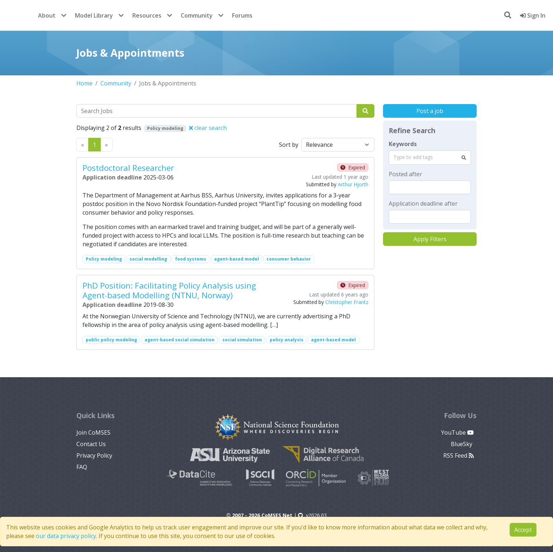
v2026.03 (312, 515)
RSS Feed (458, 455)
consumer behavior (288, 259)
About (47, 15)
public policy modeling (111, 340)
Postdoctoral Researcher (128, 167)
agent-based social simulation (179, 340)
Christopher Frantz (346, 302)
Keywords (403, 144)
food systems (190, 259)
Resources (146, 15)
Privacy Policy (94, 455)
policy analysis (286, 340)
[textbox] (430, 187)
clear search (208, 128)
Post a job (429, 111)
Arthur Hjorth (353, 184)
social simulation (242, 340)
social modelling (148, 259)
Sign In (532, 15)
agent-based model (236, 259)
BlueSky (462, 444)
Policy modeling (104, 259)
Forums (242, 15)
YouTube (457, 432)
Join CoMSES (93, 432)
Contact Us (91, 444)
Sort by (288, 145)
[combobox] (430, 157)
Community (197, 15)
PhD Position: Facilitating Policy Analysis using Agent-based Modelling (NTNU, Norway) (169, 290)
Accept (523, 530)
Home (84, 83)
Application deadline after (423, 203)
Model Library (94, 15)
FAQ (81, 467)
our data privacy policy (66, 536)
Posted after (405, 174)
